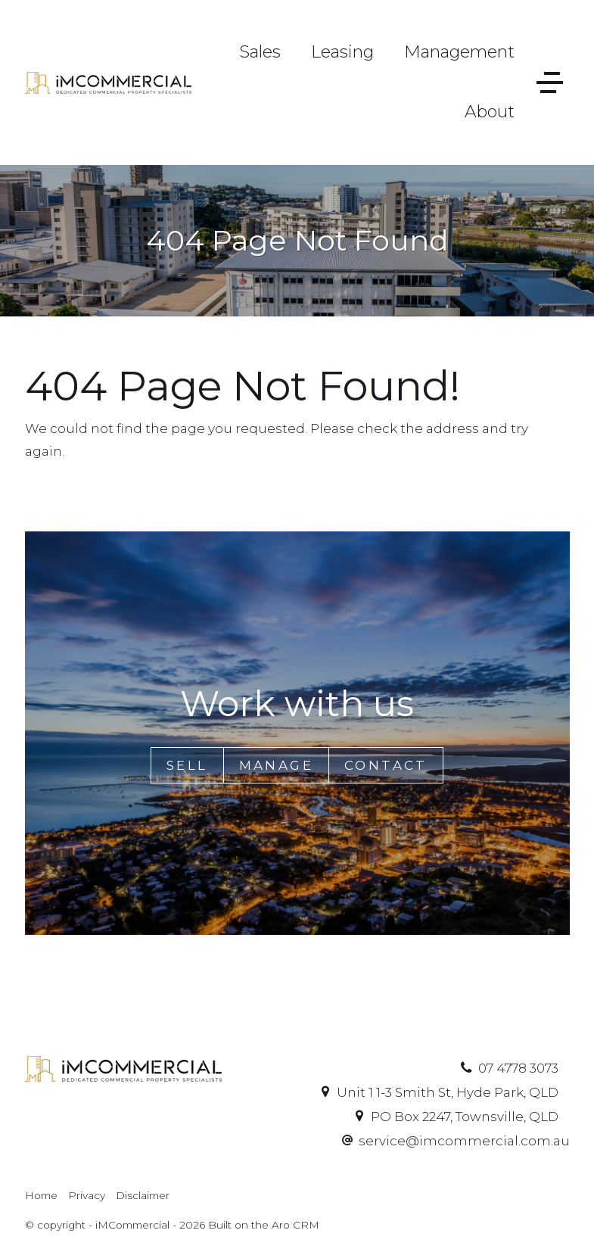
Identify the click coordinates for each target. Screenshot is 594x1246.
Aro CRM (295, 1225)
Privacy (86, 1195)
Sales (260, 52)
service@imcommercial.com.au (464, 1140)
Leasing (342, 52)
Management (459, 52)
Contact (386, 765)
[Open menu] (550, 82)
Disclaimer (142, 1195)
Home (41, 1195)
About (490, 111)
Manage (276, 765)
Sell (187, 765)
